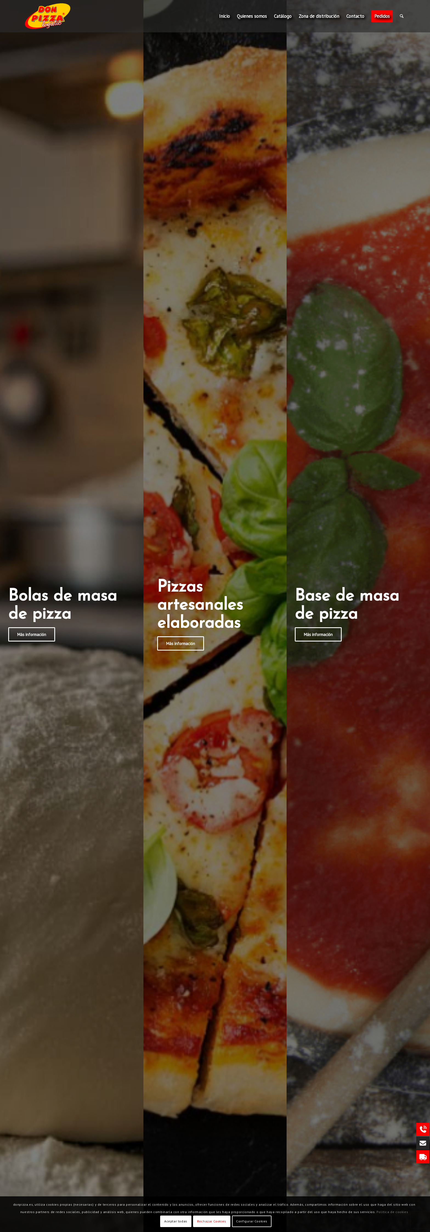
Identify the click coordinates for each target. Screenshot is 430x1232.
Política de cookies (392, 1212)
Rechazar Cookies (211, 1221)
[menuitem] (224, 16)
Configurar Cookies (251, 1221)
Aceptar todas (175, 1221)
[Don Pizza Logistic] (57, 16)
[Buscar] (401, 16)
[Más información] (31, 634)
